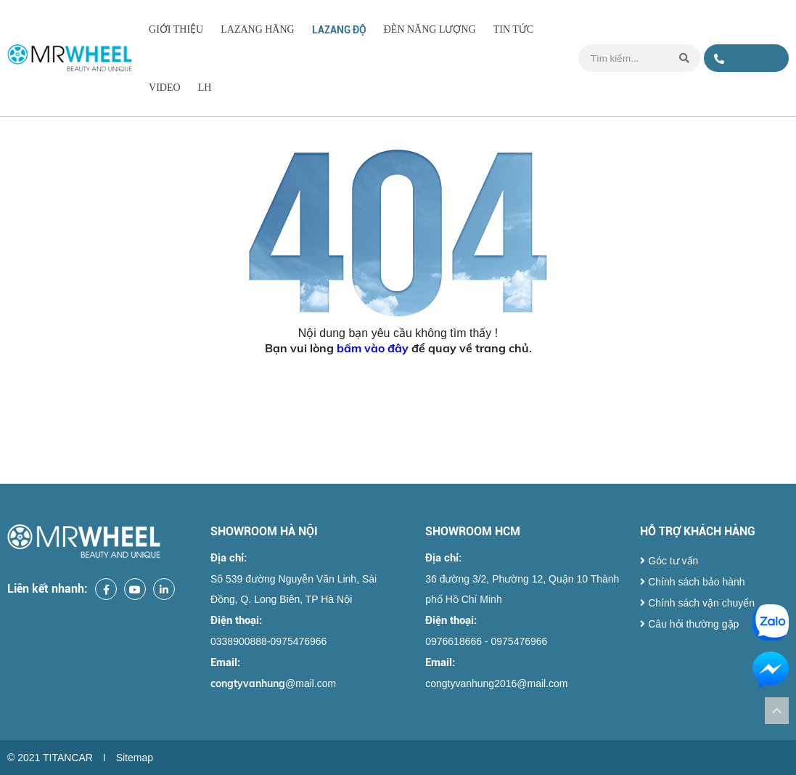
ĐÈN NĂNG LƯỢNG (430, 29)
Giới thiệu (176, 29)
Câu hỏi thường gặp (689, 624)
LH (205, 87)
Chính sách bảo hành (692, 582)
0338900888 (743, 63)
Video (165, 87)
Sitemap (134, 757)
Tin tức (513, 29)
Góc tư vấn (669, 561)
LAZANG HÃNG (258, 29)
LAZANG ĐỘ (339, 30)
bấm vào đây (373, 348)
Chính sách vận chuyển (697, 603)
